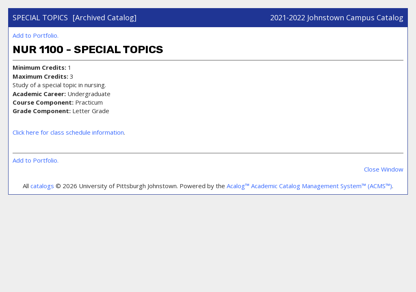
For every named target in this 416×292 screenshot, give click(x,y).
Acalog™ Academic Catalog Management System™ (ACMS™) (309, 186)
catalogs (42, 186)
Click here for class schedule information (68, 132)
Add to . (35, 35)
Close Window (383, 169)
